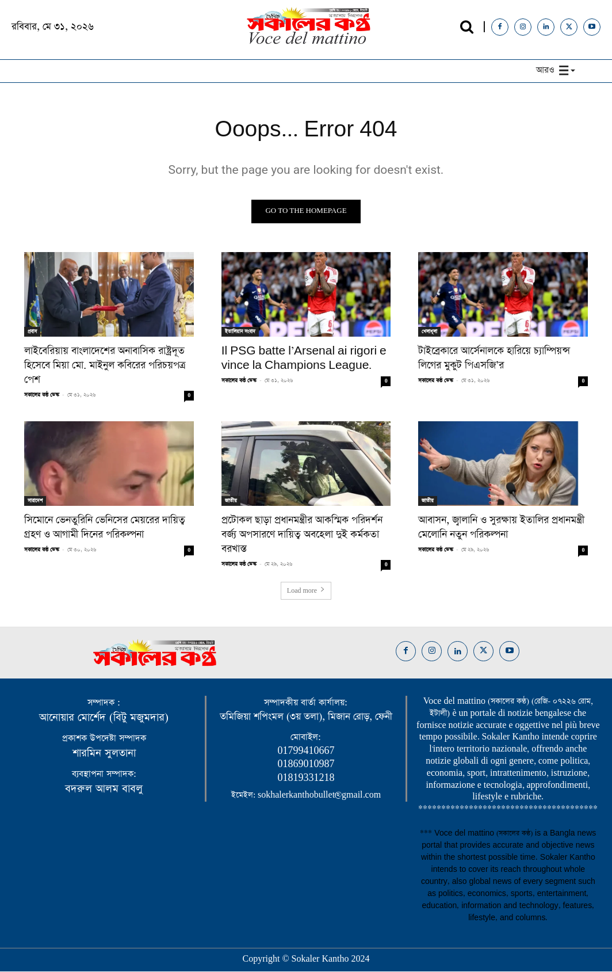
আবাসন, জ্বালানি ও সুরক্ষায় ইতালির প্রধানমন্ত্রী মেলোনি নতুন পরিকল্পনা (501, 528)
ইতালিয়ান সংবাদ (240, 332)
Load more (306, 592)
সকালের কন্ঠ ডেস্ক (41, 395)
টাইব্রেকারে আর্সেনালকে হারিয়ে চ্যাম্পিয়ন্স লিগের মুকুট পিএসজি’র (494, 359)
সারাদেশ (35, 501)
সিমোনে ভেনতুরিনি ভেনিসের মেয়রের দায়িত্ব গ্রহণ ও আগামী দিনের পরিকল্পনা (104, 528)
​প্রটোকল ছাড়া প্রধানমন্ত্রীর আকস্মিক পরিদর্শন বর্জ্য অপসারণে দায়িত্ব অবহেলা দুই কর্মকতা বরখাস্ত (301, 535)
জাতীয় (231, 501)
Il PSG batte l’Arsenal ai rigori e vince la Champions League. (304, 359)
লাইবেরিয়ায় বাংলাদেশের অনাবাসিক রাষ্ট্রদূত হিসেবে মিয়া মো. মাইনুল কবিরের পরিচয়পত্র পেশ (104, 366)
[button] (467, 27)
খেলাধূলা (429, 332)
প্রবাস (32, 332)
